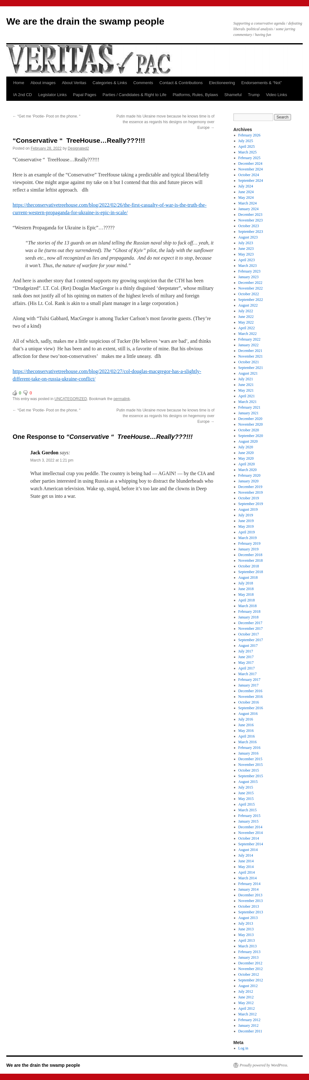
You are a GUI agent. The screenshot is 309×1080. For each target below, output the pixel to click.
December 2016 (250, 691)
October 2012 (248, 974)
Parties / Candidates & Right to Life (134, 94)
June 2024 (246, 192)
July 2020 (245, 447)
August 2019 (248, 509)
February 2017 (249, 679)
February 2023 (249, 271)
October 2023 (248, 226)
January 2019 (248, 549)
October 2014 (248, 838)
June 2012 (246, 997)
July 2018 (245, 583)
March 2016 (247, 742)
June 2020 (246, 453)
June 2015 (246, 793)
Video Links (276, 94)
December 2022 (250, 282)
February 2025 (249, 158)
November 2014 (250, 832)
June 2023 (246, 248)
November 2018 (250, 560)
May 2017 (246, 662)
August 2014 (248, 849)
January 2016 (248, 753)
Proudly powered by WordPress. (264, 1065)
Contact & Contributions (181, 82)
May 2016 (246, 730)
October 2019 (248, 498)
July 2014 (245, 855)
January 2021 (248, 413)
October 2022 (248, 294)
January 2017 (248, 685)
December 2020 (250, 418)
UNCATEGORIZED (71, 399)
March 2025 (247, 152)
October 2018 (248, 566)
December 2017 (250, 623)
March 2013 (247, 946)
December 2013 (250, 895)
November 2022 (250, 288)
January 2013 (248, 957)
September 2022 (250, 299)
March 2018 (247, 606)
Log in (243, 1048)
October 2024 (248, 175)
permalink (122, 399)
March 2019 (247, 538)
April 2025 (246, 146)
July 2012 (245, 991)
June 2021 (246, 384)
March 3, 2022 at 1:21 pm (51, 460)
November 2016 (250, 696)
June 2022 (246, 316)
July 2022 (245, 311)
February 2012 (249, 1020)
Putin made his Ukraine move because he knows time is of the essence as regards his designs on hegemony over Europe (165, 122)
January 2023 (248, 277)
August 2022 (248, 305)
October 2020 (248, 430)
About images (43, 82)
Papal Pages (84, 94)
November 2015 (250, 764)
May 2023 (246, 254)
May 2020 (246, 458)
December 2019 (250, 487)
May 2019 (246, 526)
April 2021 (246, 396)
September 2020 (250, 436)
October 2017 (248, 634)
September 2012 (250, 980)
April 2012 (246, 1008)
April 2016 (246, 736)
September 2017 (250, 640)
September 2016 (250, 708)
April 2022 (246, 328)
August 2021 (248, 373)
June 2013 (246, 929)
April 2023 (246, 260)
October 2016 (248, 702)
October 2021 (248, 362)
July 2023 (245, 243)
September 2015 (250, 776)
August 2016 (248, 713)
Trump (253, 94)
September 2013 (250, 912)
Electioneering (222, 82)
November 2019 (250, 492)
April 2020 (246, 464)
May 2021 (246, 390)
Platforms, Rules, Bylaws (195, 94)
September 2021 (250, 367)
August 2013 (248, 918)
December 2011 (250, 1031)
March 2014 (247, 878)
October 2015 (248, 770)
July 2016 (245, 719)
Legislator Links (52, 94)
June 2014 (246, 861)
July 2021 (245, 379)
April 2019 (246, 532)
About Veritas (74, 82)
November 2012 (250, 969)
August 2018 (248, 577)
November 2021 (250, 356)
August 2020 (248, 441)
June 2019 (246, 521)
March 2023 (247, 265)
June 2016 (246, 725)
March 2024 (247, 203)
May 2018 (246, 594)
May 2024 (246, 197)
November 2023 (250, 220)
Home (18, 82)
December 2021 (250, 350)
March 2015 (247, 810)
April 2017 (246, 668)
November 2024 (250, 169)
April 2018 (246, 600)
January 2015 (248, 821)
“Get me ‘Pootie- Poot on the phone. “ (46, 116)
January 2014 (248, 889)
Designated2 (78, 148)
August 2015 (248, 781)
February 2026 (249, 135)
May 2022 (246, 322)
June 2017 (246, 657)
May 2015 (246, 798)
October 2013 (248, 906)
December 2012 (250, 963)
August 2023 (248, 237)
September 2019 (250, 504)
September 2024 (250, 180)
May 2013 (246, 935)
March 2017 (247, 674)
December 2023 (250, 214)
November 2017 (250, 628)
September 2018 (250, 572)
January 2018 (248, 617)
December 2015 (250, 759)
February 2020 (249, 475)
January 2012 (248, 1025)
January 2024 (248, 209)
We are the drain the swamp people (85, 21)
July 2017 (245, 651)
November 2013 (250, 901)
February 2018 (249, 611)
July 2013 (245, 923)
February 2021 (249, 407)
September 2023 (250, 231)
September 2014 (250, 844)
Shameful (233, 94)
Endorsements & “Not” (261, 82)
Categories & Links (110, 82)
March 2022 (247, 333)
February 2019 (249, 543)
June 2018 (246, 589)
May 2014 (246, 867)
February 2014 (249, 884)
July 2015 (245, 787)
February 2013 (249, 952)
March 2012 (247, 1014)
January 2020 (248, 481)
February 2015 (249, 815)
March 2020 (247, 470)
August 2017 (248, 645)
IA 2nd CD (22, 94)
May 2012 (246, 1003)
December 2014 (250, 827)
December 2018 (250, 555)
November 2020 (250, 424)
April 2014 (246, 872)
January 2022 (248, 345)
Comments (143, 82)
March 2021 (247, 401)
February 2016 (249, 747)
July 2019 (245, 515)
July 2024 (245, 186)
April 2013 (246, 940)
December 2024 (250, 163)
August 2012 (248, 986)
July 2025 (245, 141)
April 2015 (246, 804)
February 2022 (249, 339)
